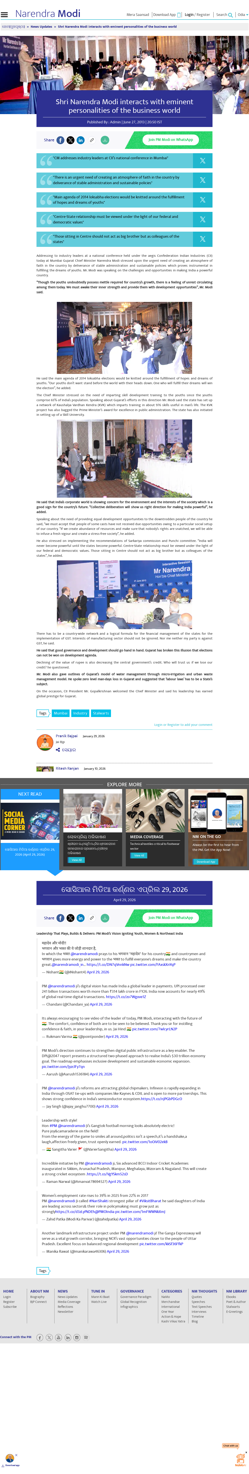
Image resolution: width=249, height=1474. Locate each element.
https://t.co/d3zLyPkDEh (75, 1212)
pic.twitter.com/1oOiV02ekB (145, 1142)
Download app (12, 1465)
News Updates (42, 27)
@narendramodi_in (68, 965)
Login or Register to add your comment (183, 725)
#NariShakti (98, 1201)
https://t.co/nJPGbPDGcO (161, 1099)
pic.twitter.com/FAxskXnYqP (152, 965)
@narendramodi (84, 954)
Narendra (48, 14)
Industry (80, 713)
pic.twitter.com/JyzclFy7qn (63, 1067)
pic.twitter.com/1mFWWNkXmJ (140, 1212)
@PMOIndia (104, 1212)
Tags (44, 713)
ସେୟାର (66, 750)
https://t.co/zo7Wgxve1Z (126, 997)
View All (77, 860)
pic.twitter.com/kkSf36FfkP (161, 1244)
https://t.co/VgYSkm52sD (107, 1174)
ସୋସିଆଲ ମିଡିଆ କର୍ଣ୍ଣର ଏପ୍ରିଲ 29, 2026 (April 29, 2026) (30, 852)
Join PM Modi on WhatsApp (171, 140)
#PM (53, 1126)
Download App (206, 861)
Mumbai (60, 713)
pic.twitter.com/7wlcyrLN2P (154, 1029)
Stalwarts (101, 713)
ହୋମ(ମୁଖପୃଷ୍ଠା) (14, 27)
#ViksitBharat (150, 1201)
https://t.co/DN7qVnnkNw (108, 965)
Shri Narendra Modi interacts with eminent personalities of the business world (117, 27)
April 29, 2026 (98, 972)
